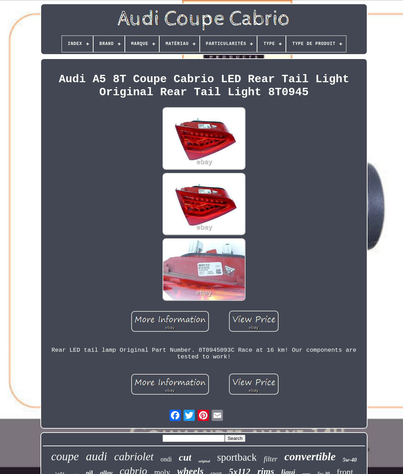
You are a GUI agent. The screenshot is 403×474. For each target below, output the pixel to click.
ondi (166, 459)
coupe (65, 456)
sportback (237, 457)
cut (185, 457)
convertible (310, 456)
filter (270, 459)
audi (96, 456)
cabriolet (134, 456)
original (204, 461)
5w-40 (350, 460)
